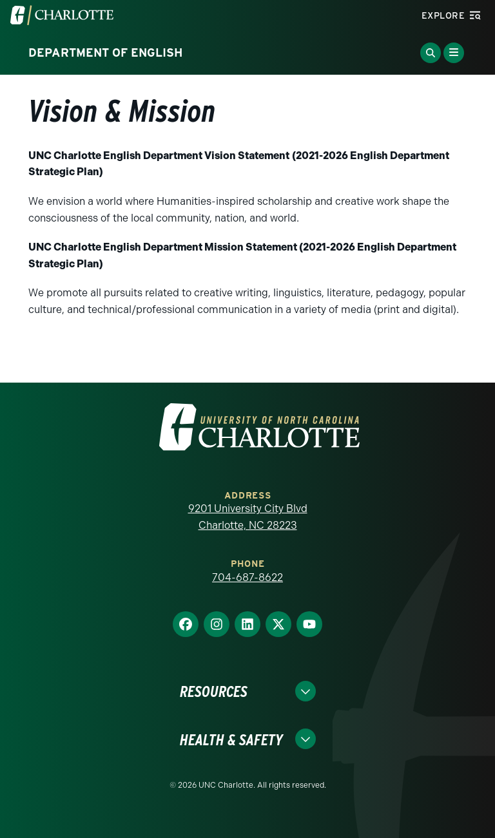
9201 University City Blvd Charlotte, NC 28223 (247, 516)
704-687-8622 (247, 577)
